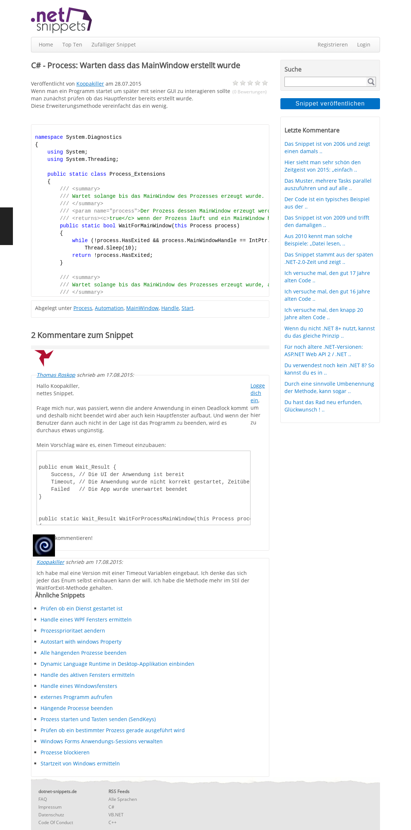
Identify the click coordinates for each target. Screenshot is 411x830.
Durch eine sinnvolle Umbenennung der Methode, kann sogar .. (329, 387)
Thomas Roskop (56, 374)
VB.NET (116, 815)
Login (363, 44)
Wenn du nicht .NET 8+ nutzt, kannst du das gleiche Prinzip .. (329, 332)
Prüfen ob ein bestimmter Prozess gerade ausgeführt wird (113, 730)
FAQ (42, 799)
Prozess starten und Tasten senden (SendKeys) (98, 719)
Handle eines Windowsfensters (79, 685)
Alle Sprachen (122, 799)
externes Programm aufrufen (77, 696)
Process (82, 307)
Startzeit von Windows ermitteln (80, 763)
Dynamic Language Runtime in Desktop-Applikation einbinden (117, 663)
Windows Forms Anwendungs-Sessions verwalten (102, 741)
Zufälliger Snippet (113, 44)
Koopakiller (50, 561)
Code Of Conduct (55, 822)
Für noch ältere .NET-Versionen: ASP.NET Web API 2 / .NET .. (323, 350)
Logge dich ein (258, 393)
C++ (112, 822)
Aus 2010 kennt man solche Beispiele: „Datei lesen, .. (318, 240)
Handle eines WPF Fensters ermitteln (86, 619)
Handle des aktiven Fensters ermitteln (88, 674)
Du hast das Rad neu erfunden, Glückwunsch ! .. (323, 406)
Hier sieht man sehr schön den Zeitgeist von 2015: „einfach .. (322, 166)
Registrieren (333, 44)
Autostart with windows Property (81, 641)
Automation (109, 307)
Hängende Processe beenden (77, 708)
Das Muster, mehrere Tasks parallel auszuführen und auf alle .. (328, 184)
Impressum (50, 807)
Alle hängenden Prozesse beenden (84, 652)
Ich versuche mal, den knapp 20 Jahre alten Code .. (323, 313)
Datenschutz (51, 815)
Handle (170, 307)
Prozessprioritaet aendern (73, 630)
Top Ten (72, 44)
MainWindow (142, 307)
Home (46, 44)
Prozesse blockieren (65, 752)
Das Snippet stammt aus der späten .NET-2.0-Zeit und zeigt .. (328, 258)
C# (111, 807)
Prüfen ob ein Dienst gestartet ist (81, 608)
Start (187, 307)
